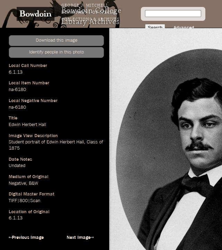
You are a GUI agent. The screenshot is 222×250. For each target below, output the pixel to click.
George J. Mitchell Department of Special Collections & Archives (90, 12)
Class (92, 142)
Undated (17, 165)
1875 (14, 148)
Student (16, 142)
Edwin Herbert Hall (27, 124)
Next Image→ (80, 237)
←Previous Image (26, 237)
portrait (32, 142)
